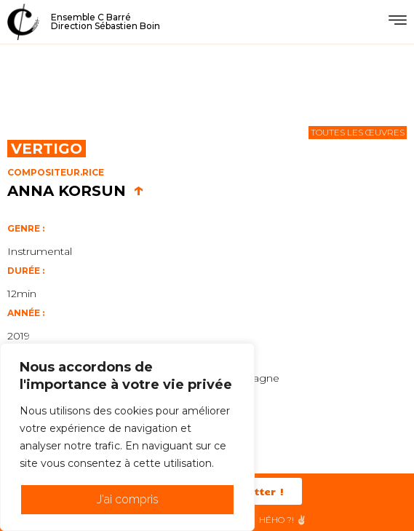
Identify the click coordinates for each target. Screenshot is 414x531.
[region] (127, 437)
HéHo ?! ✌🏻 (283, 519)
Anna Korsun (75, 191)
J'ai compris (128, 499)
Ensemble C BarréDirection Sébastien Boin (105, 21)
